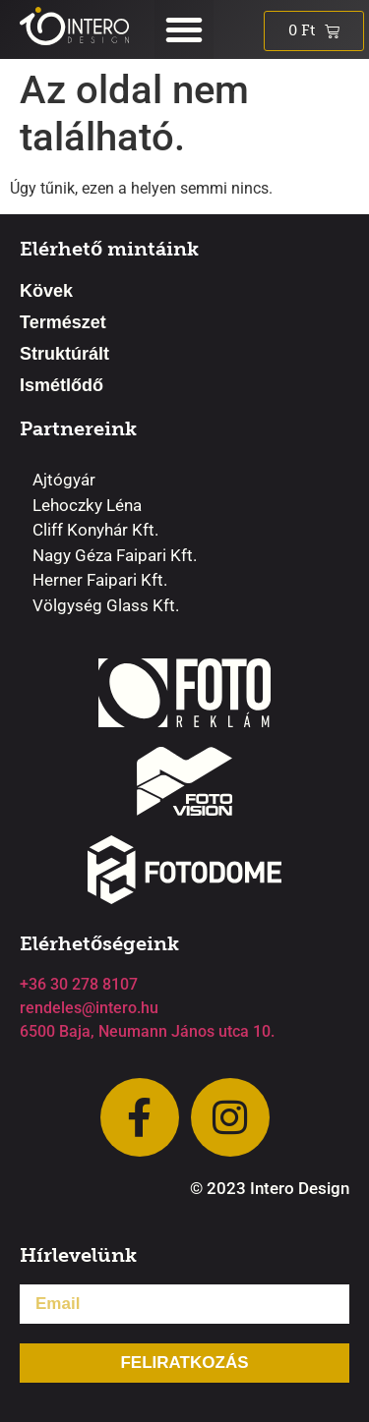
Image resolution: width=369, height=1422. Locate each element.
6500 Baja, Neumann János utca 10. (147, 1031)
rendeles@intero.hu (89, 1007)
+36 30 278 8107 (79, 984)
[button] (184, 29)
